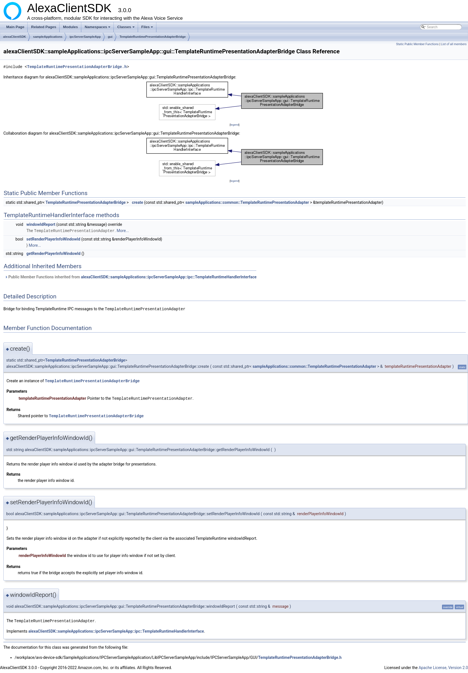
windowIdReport (41, 224)
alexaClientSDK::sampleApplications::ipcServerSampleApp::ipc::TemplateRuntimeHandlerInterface (169, 276)
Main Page (15, 27)
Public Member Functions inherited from (131, 276)
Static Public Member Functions (417, 44)
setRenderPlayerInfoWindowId (53, 239)
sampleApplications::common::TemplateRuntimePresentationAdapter (247, 202)
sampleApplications (47, 36)
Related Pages (43, 27)
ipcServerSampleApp (85, 36)
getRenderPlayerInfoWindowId (54, 253)
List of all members (454, 44)
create (137, 202)
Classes (126, 28)
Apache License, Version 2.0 (443, 666)
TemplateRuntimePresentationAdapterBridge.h (77, 66)
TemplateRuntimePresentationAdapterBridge (152, 36)
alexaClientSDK (14, 36)
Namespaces (98, 28)
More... (123, 230)
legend (234, 124)
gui (110, 36)
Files (147, 28)
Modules (70, 27)
